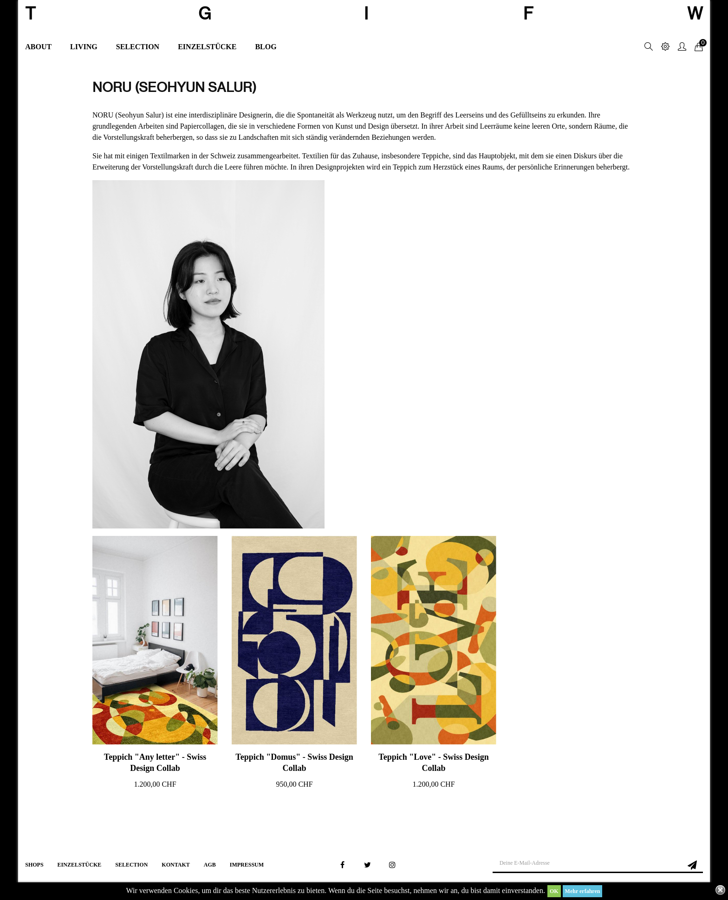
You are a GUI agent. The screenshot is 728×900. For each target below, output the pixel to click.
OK (554, 891)
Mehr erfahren (582, 891)
